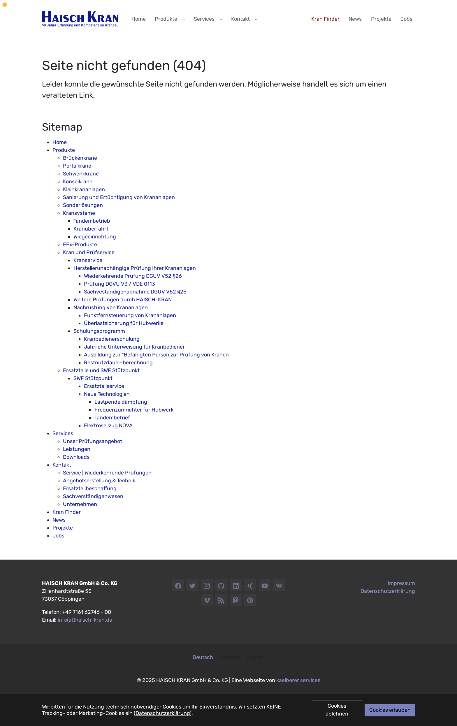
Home (59, 142)
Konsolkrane (77, 181)
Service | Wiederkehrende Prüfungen (107, 473)
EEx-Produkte (80, 244)
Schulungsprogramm (99, 331)
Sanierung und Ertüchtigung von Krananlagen (119, 197)
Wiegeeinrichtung (94, 236)
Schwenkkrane (81, 173)
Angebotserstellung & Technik (99, 480)
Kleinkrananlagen (84, 189)
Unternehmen (80, 504)
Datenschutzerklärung (163, 713)
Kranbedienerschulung (112, 339)
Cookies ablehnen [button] (337, 710)
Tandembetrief (112, 417)
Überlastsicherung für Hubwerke (124, 323)
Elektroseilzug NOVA (108, 425)
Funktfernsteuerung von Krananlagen (130, 315)
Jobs (58, 535)
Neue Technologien (107, 394)
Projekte (62, 528)
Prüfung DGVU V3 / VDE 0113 (119, 284)
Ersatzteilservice (104, 386)
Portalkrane (77, 166)
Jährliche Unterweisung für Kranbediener (134, 347)
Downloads (76, 457)
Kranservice (87, 260)
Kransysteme (79, 213)
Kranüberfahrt (90, 229)
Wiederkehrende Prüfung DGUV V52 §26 (133, 276)
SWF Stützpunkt (93, 378)
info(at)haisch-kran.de (85, 620)
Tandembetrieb (91, 221)
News (59, 520)
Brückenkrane (80, 158)
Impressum (401, 583)
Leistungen (76, 449)
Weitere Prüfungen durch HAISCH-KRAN (122, 299)
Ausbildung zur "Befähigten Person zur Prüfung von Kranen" (157, 354)
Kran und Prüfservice (89, 252)
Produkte (63, 150)
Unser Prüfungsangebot (92, 441)
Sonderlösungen (83, 205)
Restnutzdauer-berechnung (118, 362)
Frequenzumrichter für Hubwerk (133, 410)
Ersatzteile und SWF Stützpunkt (101, 370)
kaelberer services (298, 680)
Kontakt (61, 465)
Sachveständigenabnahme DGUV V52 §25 (135, 292)
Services (62, 433)
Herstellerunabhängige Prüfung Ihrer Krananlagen (134, 268)
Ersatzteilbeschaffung (90, 488)
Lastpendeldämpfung (120, 402)
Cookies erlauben (390, 710)
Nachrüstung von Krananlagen (110, 307)
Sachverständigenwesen (93, 496)
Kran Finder (66, 512)
